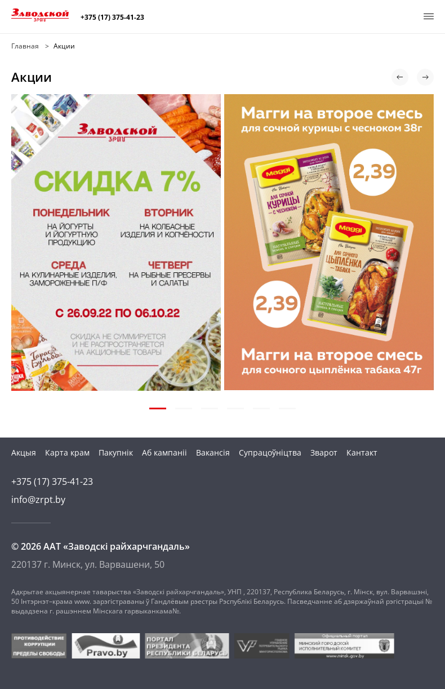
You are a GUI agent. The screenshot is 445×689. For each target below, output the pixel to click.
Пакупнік (116, 452)
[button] (399, 77)
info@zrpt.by (38, 499)
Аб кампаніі (164, 452)
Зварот (323, 452)
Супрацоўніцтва (270, 452)
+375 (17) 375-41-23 (112, 17)
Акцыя (23, 452)
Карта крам (67, 452)
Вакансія (213, 452)
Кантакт (361, 452)
